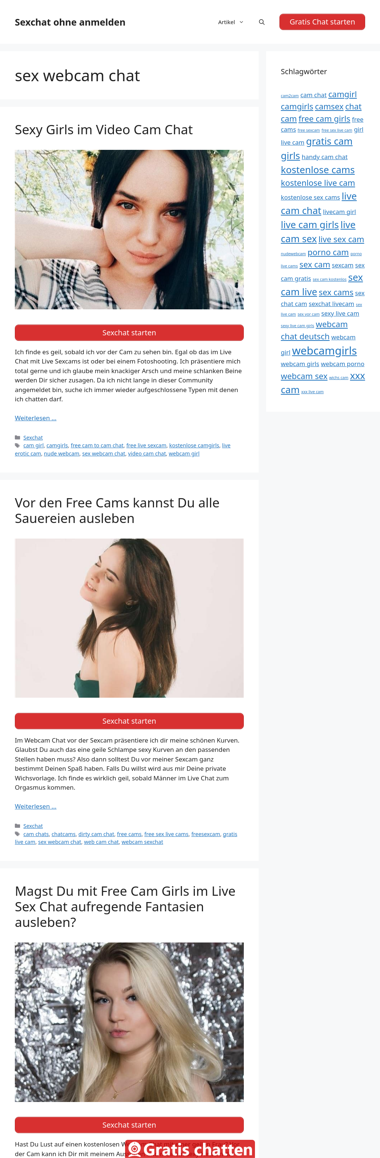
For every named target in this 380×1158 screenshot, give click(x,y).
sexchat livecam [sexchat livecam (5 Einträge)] (331, 303)
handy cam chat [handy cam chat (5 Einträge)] (325, 156)
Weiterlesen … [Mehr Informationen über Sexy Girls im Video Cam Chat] (35, 418)
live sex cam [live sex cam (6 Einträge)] (341, 239)
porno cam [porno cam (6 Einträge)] (328, 252)
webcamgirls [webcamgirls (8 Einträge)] (324, 350)
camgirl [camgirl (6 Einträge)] (342, 94)
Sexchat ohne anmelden (70, 22)
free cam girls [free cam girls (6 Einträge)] (324, 118)
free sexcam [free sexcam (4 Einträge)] (309, 130)
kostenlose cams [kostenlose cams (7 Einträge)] (318, 169)
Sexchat (33, 437)
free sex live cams (166, 834)
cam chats (36, 834)
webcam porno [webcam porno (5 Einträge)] (342, 363)
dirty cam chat (96, 834)
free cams (129, 834)
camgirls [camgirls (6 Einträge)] (297, 106)
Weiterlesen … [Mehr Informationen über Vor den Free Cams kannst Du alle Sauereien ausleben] (35, 806)
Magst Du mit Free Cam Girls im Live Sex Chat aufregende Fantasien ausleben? (125, 906)
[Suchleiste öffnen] (262, 22)
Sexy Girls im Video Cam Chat (104, 129)
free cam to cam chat (97, 445)
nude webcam (61, 453)
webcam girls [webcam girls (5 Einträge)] (300, 363)
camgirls (57, 445)
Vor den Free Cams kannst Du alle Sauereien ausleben (117, 510)
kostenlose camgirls (194, 445)
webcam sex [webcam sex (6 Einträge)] (304, 376)
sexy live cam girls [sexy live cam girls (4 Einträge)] (297, 325)
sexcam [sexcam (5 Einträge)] (342, 265)
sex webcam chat (103, 453)
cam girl (33, 445)
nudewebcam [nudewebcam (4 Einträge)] (293, 253)
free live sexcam (146, 445)
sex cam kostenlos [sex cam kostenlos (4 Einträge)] (330, 279)
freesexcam (205, 834)
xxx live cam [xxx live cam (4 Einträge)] (312, 391)
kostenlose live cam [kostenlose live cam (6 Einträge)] (318, 182)
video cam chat (147, 453)
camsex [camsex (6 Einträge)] (329, 106)
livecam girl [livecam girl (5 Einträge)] (339, 211)
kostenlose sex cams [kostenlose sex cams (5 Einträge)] (310, 197)
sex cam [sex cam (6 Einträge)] (314, 264)
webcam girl (184, 453)
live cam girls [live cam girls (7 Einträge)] (310, 224)
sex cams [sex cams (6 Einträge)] (336, 292)
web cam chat (101, 841)
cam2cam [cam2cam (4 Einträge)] (290, 95)
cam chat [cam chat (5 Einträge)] (313, 95)
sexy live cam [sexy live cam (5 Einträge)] (340, 313)
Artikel (235, 22)
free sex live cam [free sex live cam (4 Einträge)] (337, 130)
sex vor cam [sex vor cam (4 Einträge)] (309, 314)
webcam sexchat (142, 841)
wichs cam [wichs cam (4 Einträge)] (338, 377)
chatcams (64, 834)
